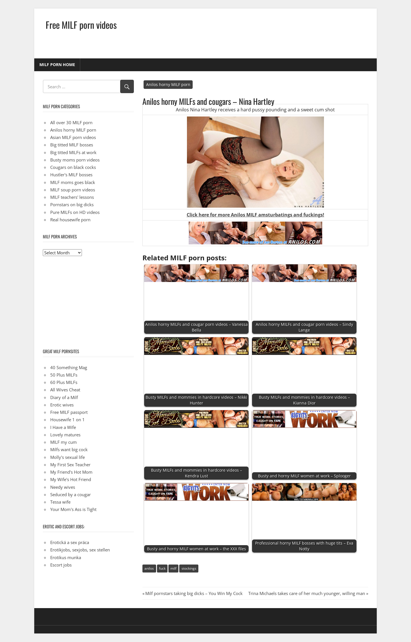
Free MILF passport (69, 412)
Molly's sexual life (67, 457)
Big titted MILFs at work (73, 152)
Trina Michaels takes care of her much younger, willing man (306, 593)
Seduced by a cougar (70, 494)
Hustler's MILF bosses (71, 174)
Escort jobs (61, 565)
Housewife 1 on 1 (67, 419)
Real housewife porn (70, 219)
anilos (149, 568)
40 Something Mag (68, 367)
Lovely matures (65, 434)
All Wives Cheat (65, 389)
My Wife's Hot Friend (70, 479)
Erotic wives (62, 405)
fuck (162, 568)
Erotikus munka (65, 557)
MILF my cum (63, 442)
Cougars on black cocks (73, 167)
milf (173, 568)
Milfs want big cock (69, 449)
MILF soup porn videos (72, 190)
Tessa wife (60, 502)
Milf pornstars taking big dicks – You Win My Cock (194, 593)
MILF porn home (57, 64)
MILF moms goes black (72, 182)
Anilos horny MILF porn (168, 84)
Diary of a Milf (64, 397)
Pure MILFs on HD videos (75, 212)
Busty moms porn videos (75, 160)
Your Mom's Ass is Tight (73, 509)
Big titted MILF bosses (71, 145)
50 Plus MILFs (63, 375)
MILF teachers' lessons (72, 197)
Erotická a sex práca (69, 542)
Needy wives (62, 487)
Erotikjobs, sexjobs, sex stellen (80, 550)
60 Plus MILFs (63, 382)
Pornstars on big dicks (72, 204)
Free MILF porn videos (81, 24)
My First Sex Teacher (70, 464)
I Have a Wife (63, 427)
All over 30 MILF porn (71, 122)
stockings (189, 568)
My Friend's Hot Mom (71, 472)
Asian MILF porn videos (73, 137)
